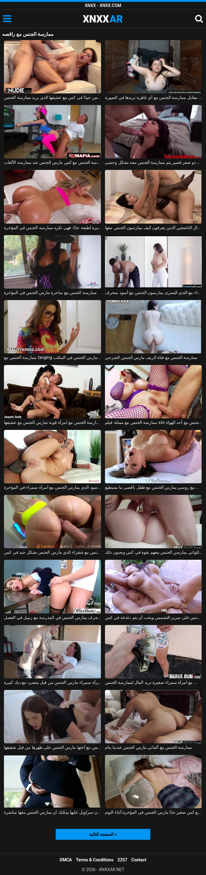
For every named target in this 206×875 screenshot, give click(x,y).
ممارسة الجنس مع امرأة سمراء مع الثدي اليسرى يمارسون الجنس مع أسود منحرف (153, 292)
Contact (138, 859)
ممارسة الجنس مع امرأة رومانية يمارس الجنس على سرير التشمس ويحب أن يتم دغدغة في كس (153, 617)
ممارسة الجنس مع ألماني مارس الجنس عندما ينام (148, 747)
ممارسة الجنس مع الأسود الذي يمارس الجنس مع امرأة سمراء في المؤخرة (52, 487)
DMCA (66, 859)
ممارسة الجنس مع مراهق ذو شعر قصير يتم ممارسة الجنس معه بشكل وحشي (153, 162)
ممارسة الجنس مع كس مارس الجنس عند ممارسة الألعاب (52, 162)
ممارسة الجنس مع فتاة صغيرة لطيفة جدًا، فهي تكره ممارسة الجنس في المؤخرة (52, 227)
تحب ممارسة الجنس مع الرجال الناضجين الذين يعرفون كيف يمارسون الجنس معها (153, 227)
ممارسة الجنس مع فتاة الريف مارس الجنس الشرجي (151, 357)
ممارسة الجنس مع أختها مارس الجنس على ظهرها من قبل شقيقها (52, 747)
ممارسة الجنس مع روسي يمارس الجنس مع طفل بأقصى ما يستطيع (153, 487)
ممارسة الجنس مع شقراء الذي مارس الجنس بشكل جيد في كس (52, 552)
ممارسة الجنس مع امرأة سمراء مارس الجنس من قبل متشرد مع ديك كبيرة (52, 682)
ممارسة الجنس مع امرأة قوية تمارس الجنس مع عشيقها (52, 422)
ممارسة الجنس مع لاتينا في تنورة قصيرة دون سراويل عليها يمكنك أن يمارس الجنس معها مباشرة (52, 812)
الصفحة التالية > (102, 834)
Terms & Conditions (94, 859)
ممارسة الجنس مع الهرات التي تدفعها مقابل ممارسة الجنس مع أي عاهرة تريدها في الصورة (153, 97)
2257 (122, 859)
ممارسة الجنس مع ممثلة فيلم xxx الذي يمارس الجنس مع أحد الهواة (153, 422)
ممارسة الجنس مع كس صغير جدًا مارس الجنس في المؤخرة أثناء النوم (153, 812)
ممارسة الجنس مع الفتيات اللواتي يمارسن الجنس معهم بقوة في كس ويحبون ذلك (153, 552)
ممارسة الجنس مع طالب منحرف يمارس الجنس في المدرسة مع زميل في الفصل (52, 617)
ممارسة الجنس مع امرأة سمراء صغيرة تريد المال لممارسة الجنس (153, 682)
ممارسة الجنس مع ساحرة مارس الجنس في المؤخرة (50, 292)
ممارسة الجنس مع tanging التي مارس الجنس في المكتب (52, 357)
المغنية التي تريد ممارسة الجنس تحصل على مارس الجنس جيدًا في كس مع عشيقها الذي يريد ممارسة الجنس (52, 97)
